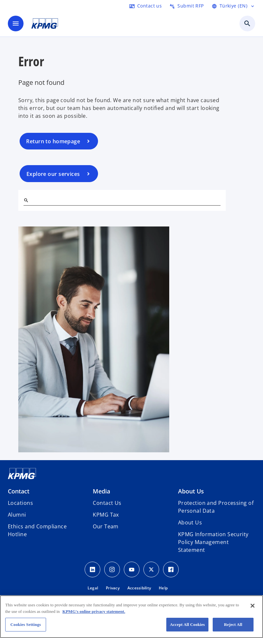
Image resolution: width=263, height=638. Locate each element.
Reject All (233, 624)
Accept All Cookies (187, 624)
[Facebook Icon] (171, 569)
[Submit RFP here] (187, 6)
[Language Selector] (233, 6)
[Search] (26, 200)
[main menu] (16, 23)
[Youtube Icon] (132, 569)
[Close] (252, 606)
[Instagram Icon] (112, 569)
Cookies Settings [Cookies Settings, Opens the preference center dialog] (25, 624)
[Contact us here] (145, 6)
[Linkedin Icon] (92, 569)
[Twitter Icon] (151, 569)
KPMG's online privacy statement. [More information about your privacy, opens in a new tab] (93, 611)
